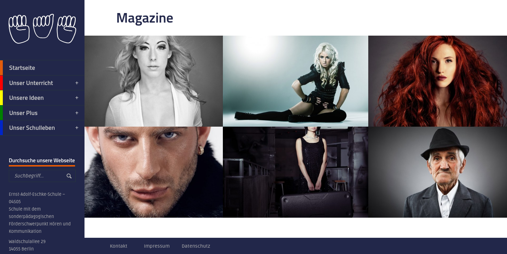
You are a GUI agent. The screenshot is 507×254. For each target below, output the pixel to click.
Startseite (17, 67)
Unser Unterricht (40, 82)
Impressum (157, 246)
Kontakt (118, 246)
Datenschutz (196, 246)
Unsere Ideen (40, 97)
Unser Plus (40, 112)
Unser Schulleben (40, 127)
